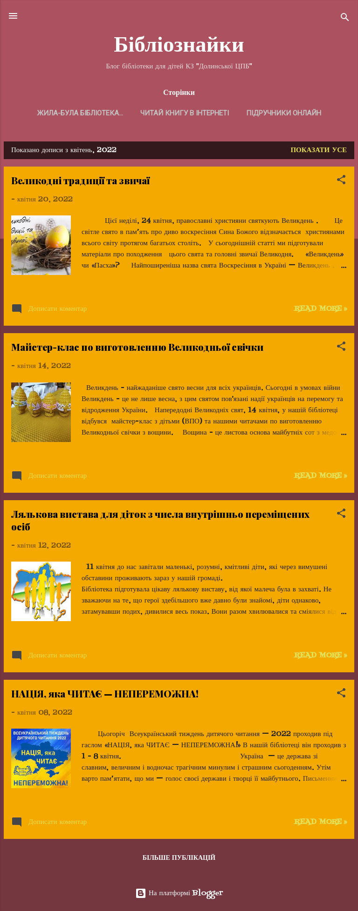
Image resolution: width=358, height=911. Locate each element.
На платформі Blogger (179, 893)
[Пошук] (345, 19)
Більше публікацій (179, 858)
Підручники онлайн (283, 113)
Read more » (320, 309)
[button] (341, 181)
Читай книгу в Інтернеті (184, 113)
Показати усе (318, 150)
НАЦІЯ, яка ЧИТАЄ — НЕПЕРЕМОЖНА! (105, 693)
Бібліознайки (179, 44)
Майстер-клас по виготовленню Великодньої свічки (137, 347)
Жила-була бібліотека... (80, 113)
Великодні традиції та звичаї (80, 180)
